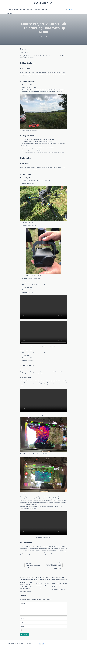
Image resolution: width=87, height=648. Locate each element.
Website (22, 626)
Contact (9, 13)
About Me (15, 9)
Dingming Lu (40, 36)
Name (22, 618)
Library (44, 9)
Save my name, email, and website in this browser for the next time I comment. (40, 630)
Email (22, 622)
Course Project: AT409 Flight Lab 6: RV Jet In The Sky (43, 579)
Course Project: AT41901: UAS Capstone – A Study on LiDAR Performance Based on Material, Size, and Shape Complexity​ (27, 581)
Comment (23, 603)
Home (9, 9)
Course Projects (24, 9)
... (31, 588)
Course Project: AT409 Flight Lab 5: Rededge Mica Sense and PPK (59, 579)
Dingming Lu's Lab (42, 3)
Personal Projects (35, 9)
